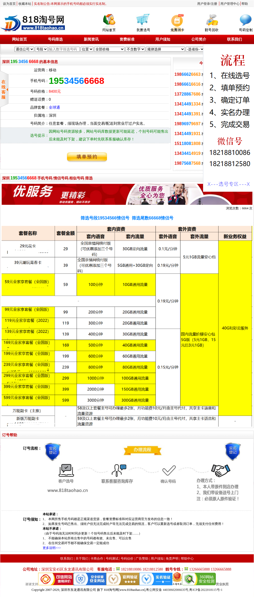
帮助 (244, 4)
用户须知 (162, 39)
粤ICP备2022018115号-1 (205, 590)
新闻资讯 (91, 39)
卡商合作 (96, 558)
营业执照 (222, 584)
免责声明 (172, 558)
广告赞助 (142, 558)
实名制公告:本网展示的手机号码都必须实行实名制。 (71, 4)
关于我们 (82, 558)
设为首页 (9, 4)
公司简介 (198, 39)
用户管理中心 (230, 4)
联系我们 (234, 39)
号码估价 (127, 558)
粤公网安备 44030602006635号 (167, 590)
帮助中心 (187, 558)
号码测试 (112, 558)
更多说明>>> (52, 548)
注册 (214, 4)
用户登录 (203, 4)
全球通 (54, 107)
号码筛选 (55, 39)
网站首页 (19, 39)
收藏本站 (24, 4)
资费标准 (127, 39)
